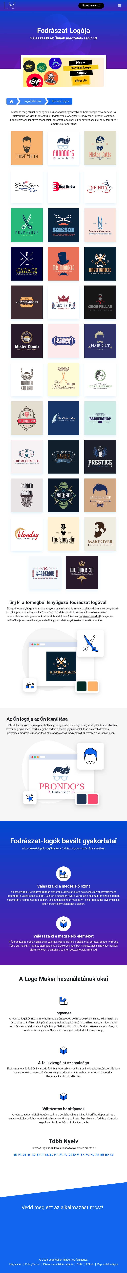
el (51, 1154)
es (29, 1154)
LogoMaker (55, 1259)
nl (47, 1154)
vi (78, 1154)
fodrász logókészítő (23, 1018)
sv (111, 1154)
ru (33, 1154)
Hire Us (81, 80)
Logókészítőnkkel (89, 616)
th (82, 1154)
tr (38, 1154)
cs (70, 1154)
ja (61, 1154)
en (15, 1154)
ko (87, 1154)
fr (19, 1154)
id (74, 1154)
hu (92, 1154)
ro (107, 1154)
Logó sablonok (32, 101)
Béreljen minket (91, 5)
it (43, 1154)
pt (56, 1154)
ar (97, 1154)
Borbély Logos (60, 101)
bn (102, 1154)
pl (65, 1154)
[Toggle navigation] (119, 5)
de (24, 1154)
